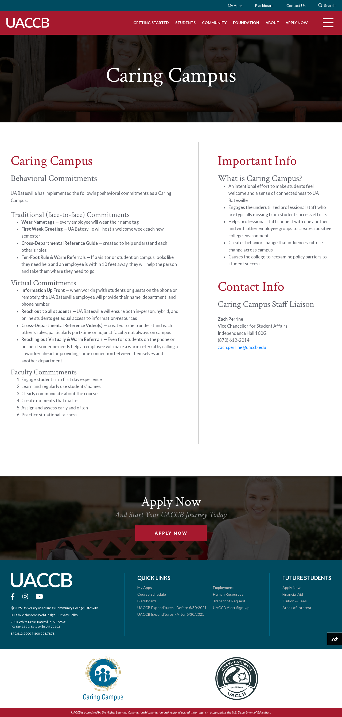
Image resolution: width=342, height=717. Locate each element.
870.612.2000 (21, 633)
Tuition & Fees (294, 601)
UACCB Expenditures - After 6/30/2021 (170, 614)
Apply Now (291, 587)
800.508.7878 (44, 633)
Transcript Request (229, 601)
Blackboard (264, 5)
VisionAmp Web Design (38, 615)
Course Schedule (151, 594)
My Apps (235, 5)
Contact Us (296, 5)
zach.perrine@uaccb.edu (242, 347)
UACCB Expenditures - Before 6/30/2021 (172, 607)
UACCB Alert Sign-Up (231, 607)
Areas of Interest (297, 607)
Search (327, 5)
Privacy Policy (68, 615)
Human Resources (228, 594)
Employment (223, 587)
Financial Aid (292, 594)
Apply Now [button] (171, 533)
